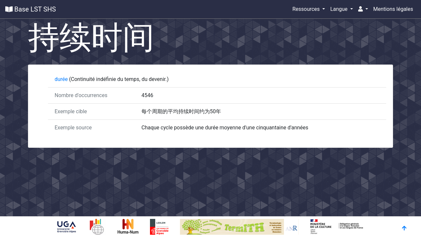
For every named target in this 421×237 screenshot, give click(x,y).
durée (62, 79)
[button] (363, 9)
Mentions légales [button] (393, 9)
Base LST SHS (30, 9)
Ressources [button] (306, 9)
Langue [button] (339, 9)
